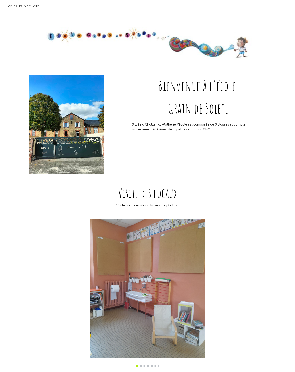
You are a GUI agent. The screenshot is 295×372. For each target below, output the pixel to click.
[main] (198, 97)
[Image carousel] (147, 293)
